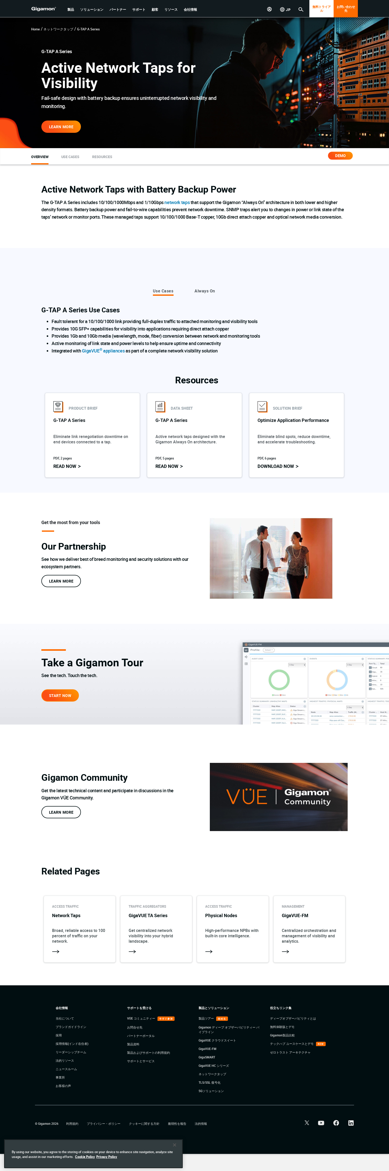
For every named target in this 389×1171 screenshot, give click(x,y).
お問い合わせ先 (346, 9)
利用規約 (72, 1141)
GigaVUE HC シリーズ (214, 1083)
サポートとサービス (141, 1078)
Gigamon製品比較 (282, 1052)
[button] (70, 9)
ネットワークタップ (58, 29)
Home (35, 29)
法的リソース (65, 1077)
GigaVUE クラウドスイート (217, 1057)
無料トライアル (321, 9)
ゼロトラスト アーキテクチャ (290, 1069)
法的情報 (201, 1141)
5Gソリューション (211, 1108)
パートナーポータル (141, 1053)
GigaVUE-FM (207, 1066)
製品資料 (133, 1061)
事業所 (60, 1094)
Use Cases (163, 291)
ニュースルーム (66, 1086)
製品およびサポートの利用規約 (148, 1070)
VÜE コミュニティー (141, 1035)
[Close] (174, 1161)
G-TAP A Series (88, 29)
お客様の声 (63, 1103)
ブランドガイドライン (71, 1044)
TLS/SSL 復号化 (210, 1099)
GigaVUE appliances (103, 351)
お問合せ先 (134, 1044)
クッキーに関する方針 (144, 1141)
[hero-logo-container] (47, 9)
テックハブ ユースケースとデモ (292, 1061)
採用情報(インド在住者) (72, 1061)
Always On (205, 291)
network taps (177, 202)
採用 (59, 1052)
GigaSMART (207, 1074)
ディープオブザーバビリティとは (293, 1035)
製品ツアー (207, 1035)
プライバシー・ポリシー (104, 1141)
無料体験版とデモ (282, 1044)
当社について (65, 1035)
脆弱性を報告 (177, 1141)
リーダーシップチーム (71, 1069)
